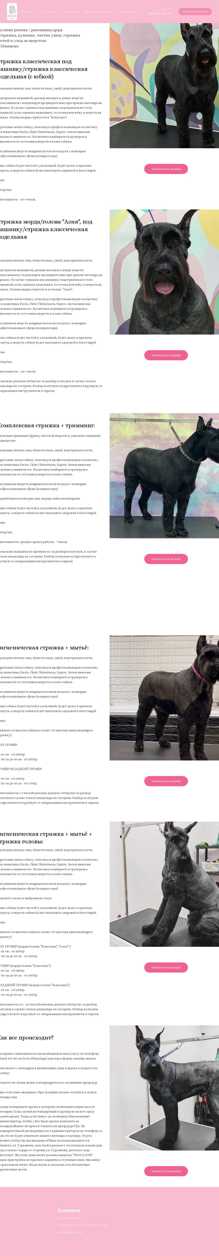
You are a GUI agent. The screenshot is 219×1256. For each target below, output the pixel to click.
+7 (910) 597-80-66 (158, 13)
